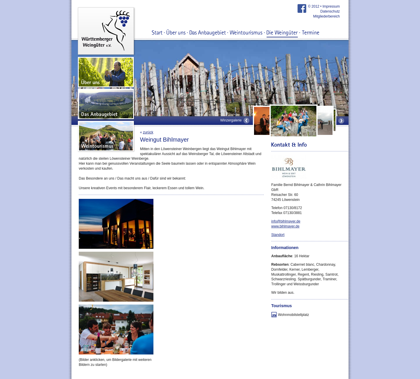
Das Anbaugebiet (207, 33)
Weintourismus (246, 33)
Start (157, 33)
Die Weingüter (282, 33)
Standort (277, 235)
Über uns (176, 33)
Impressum (331, 6)
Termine (310, 33)
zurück (148, 132)
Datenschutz (330, 11)
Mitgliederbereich (326, 16)
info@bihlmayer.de (285, 221)
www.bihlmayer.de (285, 226)
